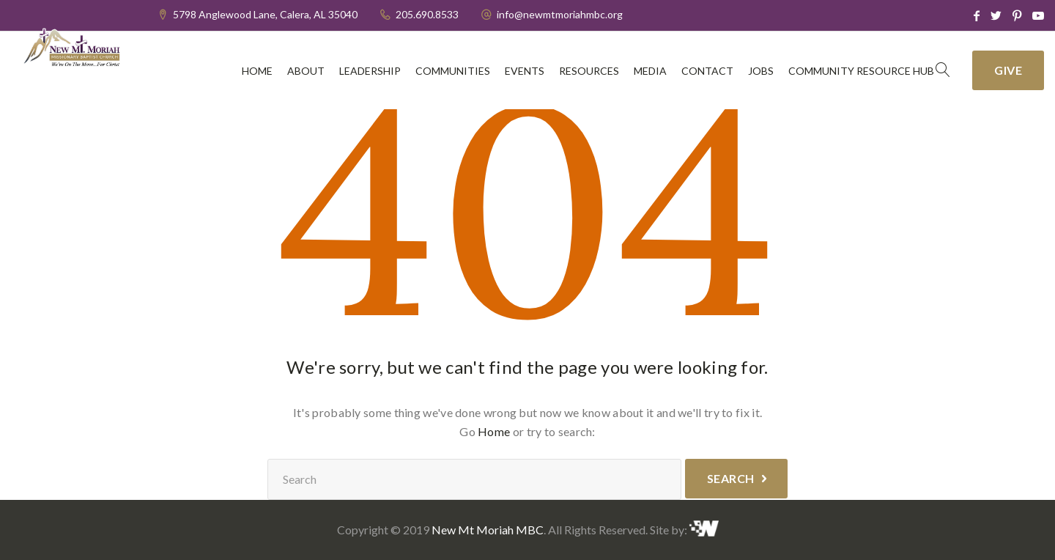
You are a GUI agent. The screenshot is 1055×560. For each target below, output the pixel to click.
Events (524, 71)
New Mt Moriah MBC (488, 530)
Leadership (370, 71)
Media (650, 71)
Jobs (761, 71)
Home (257, 71)
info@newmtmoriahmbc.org (560, 14)
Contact (707, 71)
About (306, 71)
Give (1008, 70)
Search (731, 478)
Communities (452, 71)
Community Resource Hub (861, 71)
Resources (589, 71)
